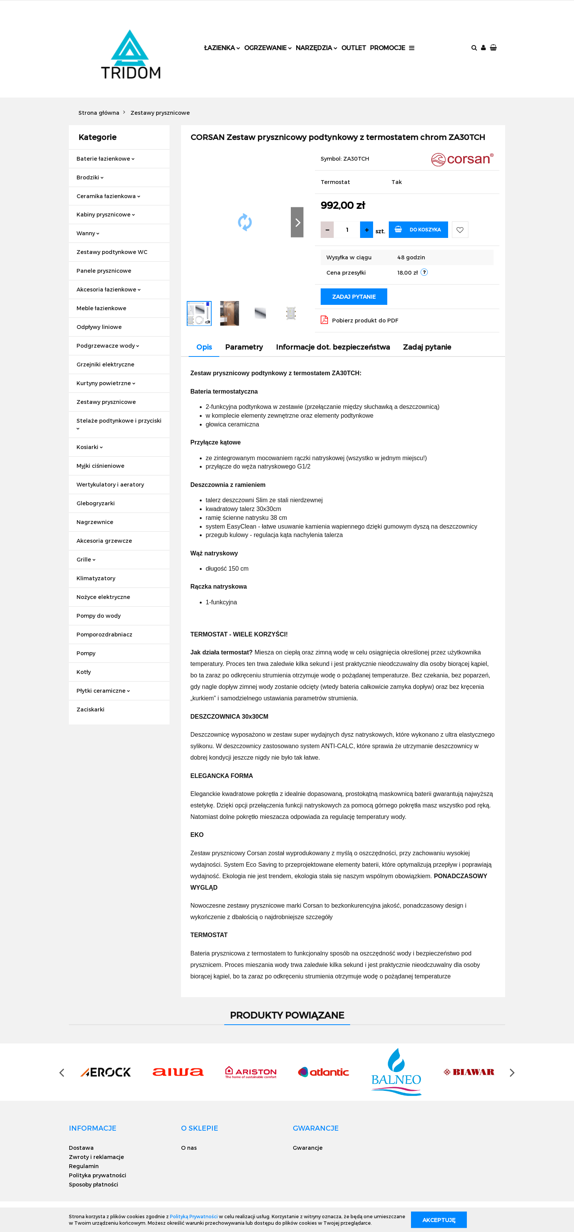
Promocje (387, 47)
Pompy (86, 653)
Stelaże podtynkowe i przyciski (119, 423)
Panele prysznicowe (104, 270)
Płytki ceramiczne (103, 690)
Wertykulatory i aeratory (110, 484)
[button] (494, 48)
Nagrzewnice (95, 522)
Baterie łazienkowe (106, 158)
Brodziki (90, 177)
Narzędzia (317, 47)
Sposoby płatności (93, 1184)
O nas (189, 1147)
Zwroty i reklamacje (96, 1157)
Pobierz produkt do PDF (359, 320)
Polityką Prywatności (194, 1216)
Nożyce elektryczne (103, 597)
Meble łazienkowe (101, 308)
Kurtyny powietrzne (106, 383)
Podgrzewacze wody (108, 345)
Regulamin (84, 1166)
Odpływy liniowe (99, 327)
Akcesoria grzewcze (104, 540)
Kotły (84, 672)
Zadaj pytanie (354, 296)
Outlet (353, 47)
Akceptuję (438, 1219)
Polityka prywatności (97, 1175)
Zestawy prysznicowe (106, 402)
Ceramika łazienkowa (108, 196)
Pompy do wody (99, 615)
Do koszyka (418, 229)
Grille (86, 559)
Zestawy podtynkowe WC (112, 252)
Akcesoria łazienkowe (109, 289)
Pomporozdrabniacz (104, 634)
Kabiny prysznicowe (106, 214)
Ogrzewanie (268, 47)
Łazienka (222, 47)
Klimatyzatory (96, 578)
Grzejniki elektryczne (105, 364)
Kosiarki (90, 447)
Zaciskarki (90, 709)
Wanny (88, 233)
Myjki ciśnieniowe (100, 465)
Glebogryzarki (96, 503)
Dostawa (81, 1147)
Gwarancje (308, 1147)
